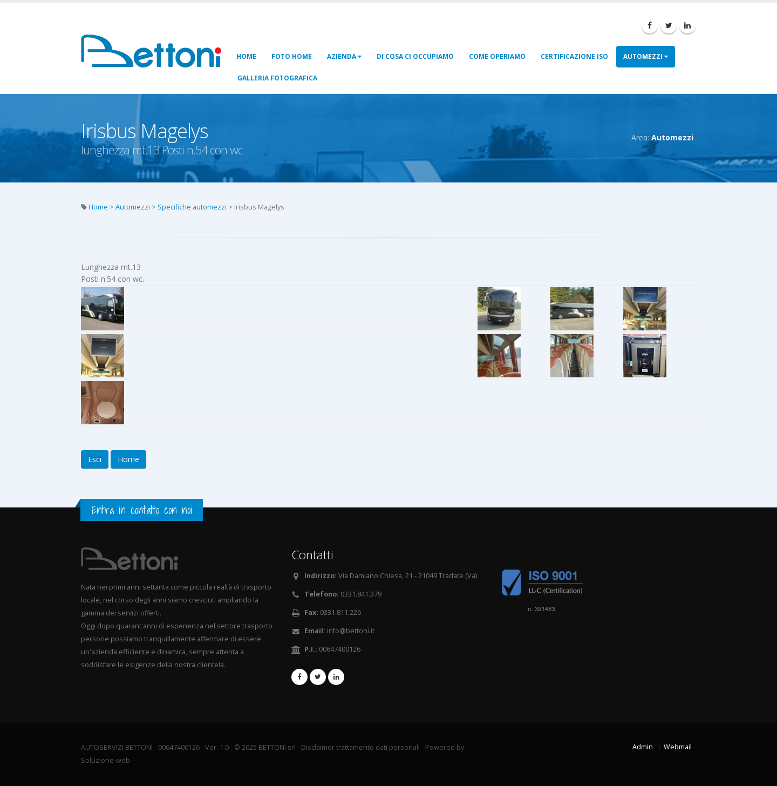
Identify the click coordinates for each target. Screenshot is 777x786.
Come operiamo (497, 56)
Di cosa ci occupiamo (415, 56)
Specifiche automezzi (192, 207)
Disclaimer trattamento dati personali (360, 747)
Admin (642, 746)
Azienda (344, 56)
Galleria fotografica (277, 78)
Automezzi (645, 56)
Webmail (678, 746)
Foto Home (291, 56)
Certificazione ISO (574, 56)
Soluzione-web (105, 760)
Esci (94, 459)
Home (246, 56)
